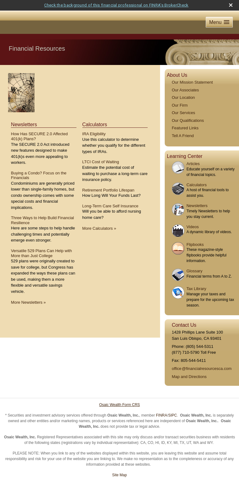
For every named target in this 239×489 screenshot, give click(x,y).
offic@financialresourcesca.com (202, 358)
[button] (219, 11)
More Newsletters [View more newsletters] (28, 291)
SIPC (172, 405)
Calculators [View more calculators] (94, 114)
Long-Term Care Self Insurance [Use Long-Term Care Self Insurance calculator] (110, 195)
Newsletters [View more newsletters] (24, 114)
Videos (192, 216)
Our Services (183, 102)
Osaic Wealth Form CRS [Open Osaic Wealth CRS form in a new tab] (119, 394)
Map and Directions (189, 366)
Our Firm (180, 94)
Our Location (183, 87)
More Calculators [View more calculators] (99, 217)
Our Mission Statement (192, 71)
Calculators (196, 174)
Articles (193, 153)
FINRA (161, 405)
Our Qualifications (188, 109)
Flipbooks (195, 234)
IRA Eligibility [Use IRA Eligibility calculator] (94, 123)
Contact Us (184, 314)
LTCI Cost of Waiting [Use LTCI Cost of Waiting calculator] (100, 151)
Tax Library (196, 278)
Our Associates (185, 79)
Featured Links (185, 117)
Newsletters (197, 195)
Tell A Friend (183, 124)
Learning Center (185, 145)
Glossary (194, 260)
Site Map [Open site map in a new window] (119, 464)
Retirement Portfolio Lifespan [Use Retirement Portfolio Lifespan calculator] (108, 179)
